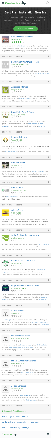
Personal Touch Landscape (23, 260)
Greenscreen (17, 187)
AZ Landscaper (18, 310)
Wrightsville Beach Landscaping (25, 285)
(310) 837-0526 (7, 205)
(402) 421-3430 (7, 57)
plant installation (21, 46)
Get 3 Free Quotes (25, 29)
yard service (45, 325)
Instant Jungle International (23, 361)
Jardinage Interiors (19, 87)
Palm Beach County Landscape (25, 62)
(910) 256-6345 (7, 305)
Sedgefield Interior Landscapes (25, 235)
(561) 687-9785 (7, 82)
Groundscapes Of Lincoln (22, 37)
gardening (41, 126)
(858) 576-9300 (7, 132)
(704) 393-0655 (7, 255)
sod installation (28, 347)
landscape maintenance (40, 322)
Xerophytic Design (19, 137)
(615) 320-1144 (7, 182)
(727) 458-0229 (7, 356)
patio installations (11, 151)
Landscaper (7, 320)
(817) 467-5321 (7, 107)
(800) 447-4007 (7, 381)
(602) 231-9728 (7, 157)
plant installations (25, 98)
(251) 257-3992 (7, 230)
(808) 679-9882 (7, 280)
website (19, 57)
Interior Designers (38, 171)
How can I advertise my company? (15, 428)
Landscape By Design (20, 336)
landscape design (33, 124)
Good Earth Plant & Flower (22, 112)
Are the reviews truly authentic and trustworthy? (21, 422)
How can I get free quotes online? (15, 416)
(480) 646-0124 (7, 330)
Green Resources (18, 162)
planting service (31, 400)
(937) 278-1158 (7, 406)
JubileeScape (17, 210)
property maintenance (15, 347)
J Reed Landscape (19, 386)
